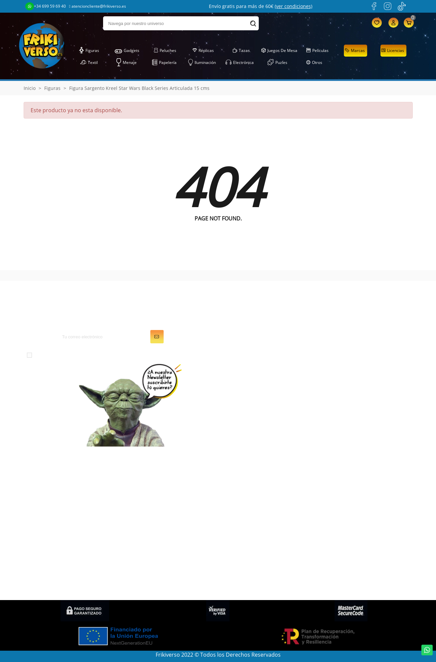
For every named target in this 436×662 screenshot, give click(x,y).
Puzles (277, 63)
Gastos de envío (343, 502)
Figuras (89, 51)
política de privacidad (154, 354)
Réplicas (203, 51)
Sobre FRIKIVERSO (345, 492)
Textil (89, 63)
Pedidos (233, 483)
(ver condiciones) (293, 6)
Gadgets (127, 51)
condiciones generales (89, 354)
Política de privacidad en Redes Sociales (362, 571)
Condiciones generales (351, 483)
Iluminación (202, 63)
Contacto (334, 558)
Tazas (241, 51)
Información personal (250, 474)
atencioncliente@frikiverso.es (97, 6)
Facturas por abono (248, 492)
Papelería (164, 63)
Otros (314, 63)
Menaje (126, 63)
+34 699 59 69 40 (45, 6)
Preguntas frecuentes (350, 530)
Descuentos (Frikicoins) (352, 511)
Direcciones (238, 502)
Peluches (165, 51)
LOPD (330, 474)
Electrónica (239, 63)
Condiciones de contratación (359, 584)
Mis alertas (236, 520)
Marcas (354, 51)
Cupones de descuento (252, 511)
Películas (317, 51)
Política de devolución (350, 539)
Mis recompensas (245, 530)
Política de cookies (346, 520)
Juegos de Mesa (279, 51)
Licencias (392, 51)
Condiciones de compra (352, 548)
